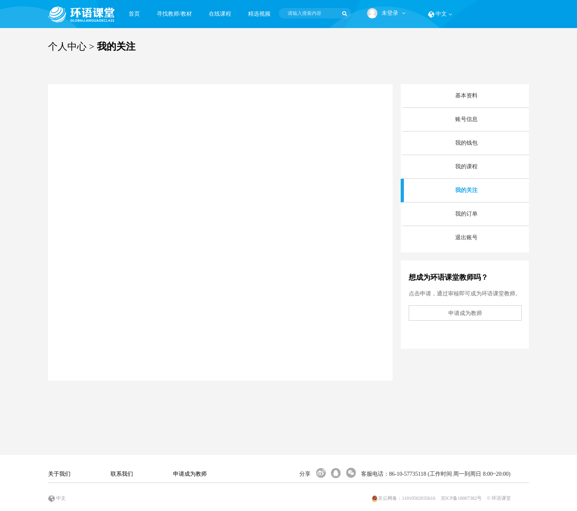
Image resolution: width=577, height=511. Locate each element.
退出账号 (466, 237)
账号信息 (466, 119)
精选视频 (259, 14)
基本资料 (466, 96)
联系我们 (122, 474)
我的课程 (466, 167)
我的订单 (466, 214)
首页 (134, 14)
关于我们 (59, 474)
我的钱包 (466, 143)
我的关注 (466, 190)
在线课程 (220, 14)
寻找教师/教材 (174, 14)
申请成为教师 (190, 474)
